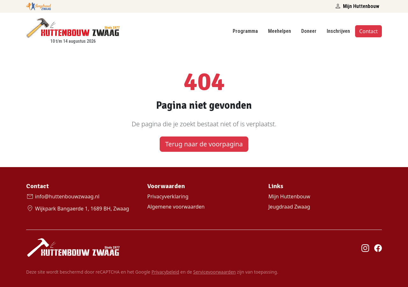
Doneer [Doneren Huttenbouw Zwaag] (309, 31)
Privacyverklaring (167, 196)
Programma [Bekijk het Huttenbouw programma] (245, 31)
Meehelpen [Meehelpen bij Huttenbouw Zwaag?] (279, 31)
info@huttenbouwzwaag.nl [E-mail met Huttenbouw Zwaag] (62, 196)
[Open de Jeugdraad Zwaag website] (38, 5)
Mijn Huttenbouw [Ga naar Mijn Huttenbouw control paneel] (289, 196)
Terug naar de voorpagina (204, 144)
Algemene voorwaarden (176, 206)
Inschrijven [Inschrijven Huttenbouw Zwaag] (338, 31)
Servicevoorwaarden (214, 272)
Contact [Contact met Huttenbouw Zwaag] (368, 31)
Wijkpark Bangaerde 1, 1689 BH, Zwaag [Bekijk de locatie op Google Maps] (77, 208)
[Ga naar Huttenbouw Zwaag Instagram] (365, 248)
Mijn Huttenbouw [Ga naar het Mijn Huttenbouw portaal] (356, 6)
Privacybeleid (165, 272)
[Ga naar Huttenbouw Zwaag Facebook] (378, 248)
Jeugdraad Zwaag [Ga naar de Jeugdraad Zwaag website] (289, 206)
